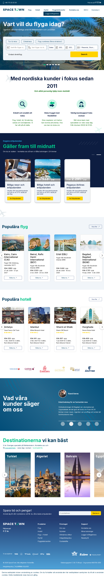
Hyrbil (46, 10)
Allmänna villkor (65, 535)
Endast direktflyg (14, 54)
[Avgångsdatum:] (60, 47)
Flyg (29, 10)
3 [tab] (50, 64)
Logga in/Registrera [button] (52, 14)
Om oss (62, 528)
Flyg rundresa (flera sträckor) (50, 41)
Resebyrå (85, 538)
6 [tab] (59, 64)
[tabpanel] (80, 404)
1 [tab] (45, 64)
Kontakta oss (74, 10)
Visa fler (95, 227)
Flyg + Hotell (43, 535)
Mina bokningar (87, 531)
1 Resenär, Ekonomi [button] (88, 47)
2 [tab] (47, 64)
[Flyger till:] (37, 47)
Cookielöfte (63, 541)
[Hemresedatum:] (70, 47)
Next (99, 474)
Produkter (42, 524)
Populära (15, 226)
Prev (5, 474)
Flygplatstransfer (58, 10)
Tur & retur (12, 41)
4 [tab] (53, 64)
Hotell (37, 10)
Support (84, 524)
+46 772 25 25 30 (11, 2)
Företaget (63, 524)
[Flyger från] (16, 47)
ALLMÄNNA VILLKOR (22, 566)
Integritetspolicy (65, 538)
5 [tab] (56, 64)
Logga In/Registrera (88, 535)
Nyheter (62, 531)
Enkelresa (28, 41)
